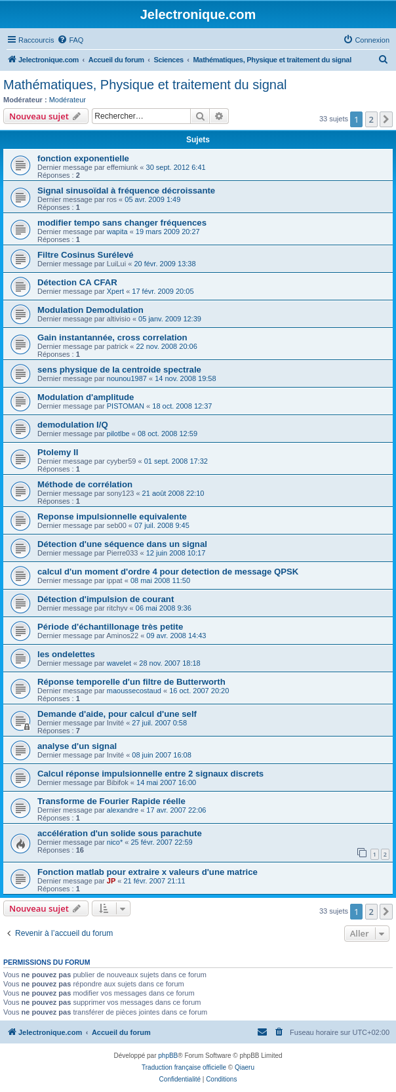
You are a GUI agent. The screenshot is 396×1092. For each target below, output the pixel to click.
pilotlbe (118, 433)
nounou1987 (127, 378)
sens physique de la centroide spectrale (119, 369)
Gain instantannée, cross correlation (112, 337)
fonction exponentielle (83, 158)
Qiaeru (244, 1067)
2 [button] (371, 119)
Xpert (115, 291)
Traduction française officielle (184, 1067)
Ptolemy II (57, 452)
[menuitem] (70, 40)
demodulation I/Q (72, 425)
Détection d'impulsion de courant (105, 599)
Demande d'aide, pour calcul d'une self (117, 714)
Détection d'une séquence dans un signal (122, 544)
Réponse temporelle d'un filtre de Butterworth (131, 682)
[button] (386, 119)
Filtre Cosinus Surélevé (85, 255)
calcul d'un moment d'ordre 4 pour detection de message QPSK (167, 571)
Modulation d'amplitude (85, 397)
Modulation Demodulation (90, 310)
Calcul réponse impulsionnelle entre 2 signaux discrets (150, 774)
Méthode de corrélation (84, 484)
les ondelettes (66, 654)
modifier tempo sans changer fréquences (122, 223)
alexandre (122, 810)
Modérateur (67, 100)
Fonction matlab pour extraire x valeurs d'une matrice (147, 872)
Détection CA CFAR (77, 282)
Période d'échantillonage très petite (110, 627)
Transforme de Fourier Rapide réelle (111, 801)
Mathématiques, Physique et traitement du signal (145, 84)
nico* (115, 842)
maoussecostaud (134, 691)
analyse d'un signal (77, 746)
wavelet (119, 663)
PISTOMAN (125, 406)
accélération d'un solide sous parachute (119, 833)
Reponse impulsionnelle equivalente (112, 516)
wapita (117, 231)
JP (111, 881)
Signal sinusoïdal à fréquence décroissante (126, 190)
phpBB (168, 1055)
